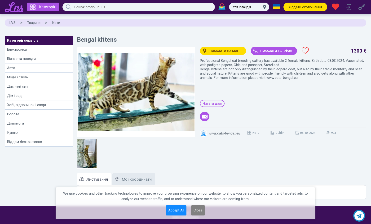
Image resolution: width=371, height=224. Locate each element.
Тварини (33, 23)
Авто (11, 68)
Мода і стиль (17, 77)
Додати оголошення (305, 7)
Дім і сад (14, 96)
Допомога (15, 123)
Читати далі (212, 103)
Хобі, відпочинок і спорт (26, 105)
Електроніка (17, 49)
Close (198, 210)
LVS (12, 23)
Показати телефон (276, 51)
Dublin (279, 132)
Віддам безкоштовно (24, 142)
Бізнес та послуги (21, 59)
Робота (13, 114)
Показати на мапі (224, 51)
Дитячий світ (17, 86)
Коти (56, 23)
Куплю (12, 132)
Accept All (176, 210)
